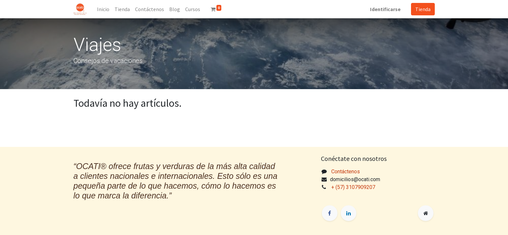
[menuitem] (103, 9)
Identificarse (385, 9)
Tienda (423, 9)
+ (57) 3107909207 (354, 187)
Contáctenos (345, 171)
